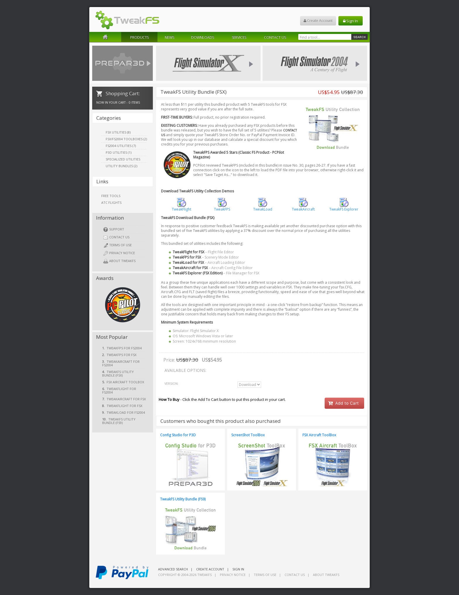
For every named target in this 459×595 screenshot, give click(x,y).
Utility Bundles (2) (121, 166)
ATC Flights (111, 202)
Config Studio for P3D (178, 434)
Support (113, 229)
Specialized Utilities (123, 159)
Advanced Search (173, 569)
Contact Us (275, 37)
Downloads (202, 37)
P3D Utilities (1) (118, 152)
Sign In (350, 20)
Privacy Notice (119, 253)
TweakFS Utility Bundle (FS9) (182, 499)
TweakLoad (262, 207)
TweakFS (204, 574)
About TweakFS (119, 261)
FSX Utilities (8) (118, 132)
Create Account (318, 20)
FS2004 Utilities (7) (121, 145)
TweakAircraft (303, 207)
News (169, 37)
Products (139, 37)
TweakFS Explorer (343, 207)
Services (239, 37)
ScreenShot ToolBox (248, 434)
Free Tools (110, 196)
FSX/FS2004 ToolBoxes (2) (126, 139)
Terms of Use (117, 245)
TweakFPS (222, 207)
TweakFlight (181, 207)
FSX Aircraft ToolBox (319, 434)
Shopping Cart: (121, 93)
